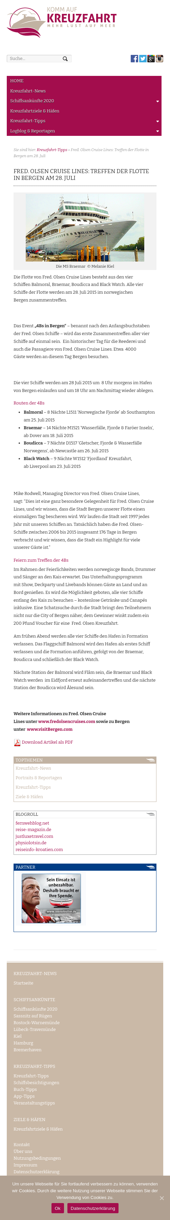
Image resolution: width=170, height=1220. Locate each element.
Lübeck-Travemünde (35, 1029)
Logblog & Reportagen (83, 132)
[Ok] (161, 1198)
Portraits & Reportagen (39, 777)
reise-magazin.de (33, 829)
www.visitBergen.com (49, 729)
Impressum (25, 1164)
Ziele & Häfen (29, 796)
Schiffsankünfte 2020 (83, 102)
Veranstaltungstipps (34, 1102)
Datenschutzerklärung (37, 1171)
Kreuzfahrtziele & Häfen (34, 110)
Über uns (23, 1151)
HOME (17, 80)
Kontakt (22, 1144)
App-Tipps (24, 1096)
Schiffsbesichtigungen (36, 1082)
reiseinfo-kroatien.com (39, 849)
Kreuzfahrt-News (28, 91)
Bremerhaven (28, 1049)
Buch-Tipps (25, 1089)
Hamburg (23, 1043)
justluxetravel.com (34, 836)
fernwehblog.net (32, 823)
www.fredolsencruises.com (66, 721)
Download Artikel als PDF (43, 742)
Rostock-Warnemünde (37, 1022)
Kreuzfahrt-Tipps (83, 122)
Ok (58, 1208)
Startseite (23, 983)
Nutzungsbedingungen (37, 1158)
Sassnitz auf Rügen (33, 1015)
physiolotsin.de (31, 842)
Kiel (18, 1036)
